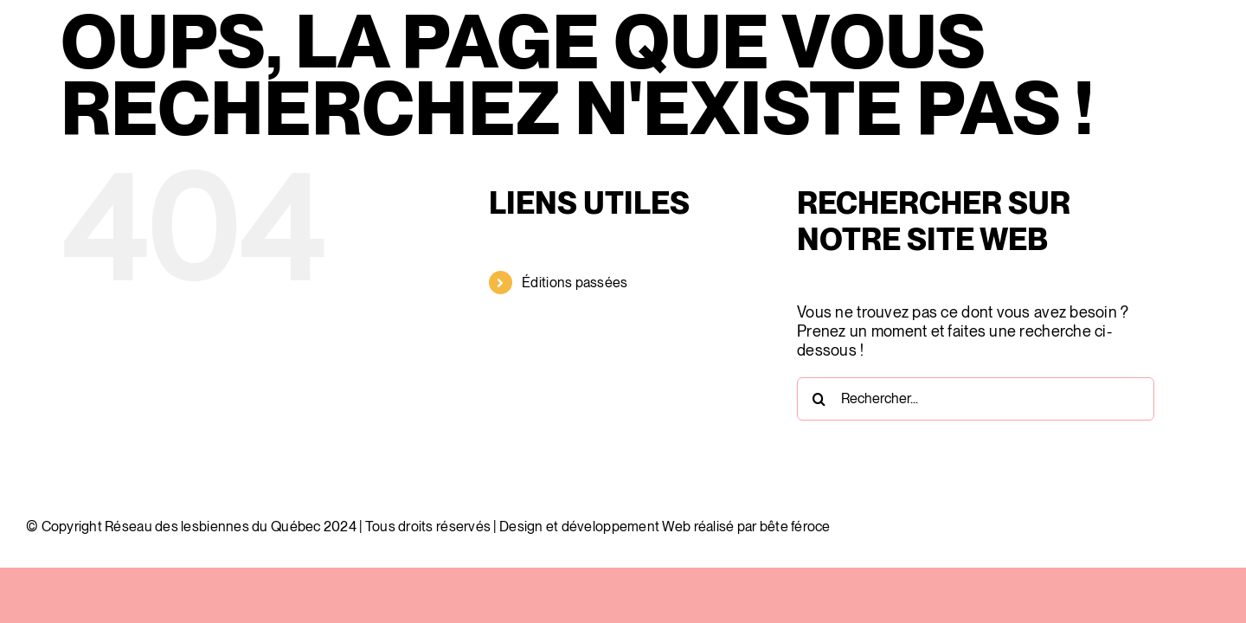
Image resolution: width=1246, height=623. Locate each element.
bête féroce (795, 526)
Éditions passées (574, 282)
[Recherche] (818, 399)
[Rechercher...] (975, 399)
